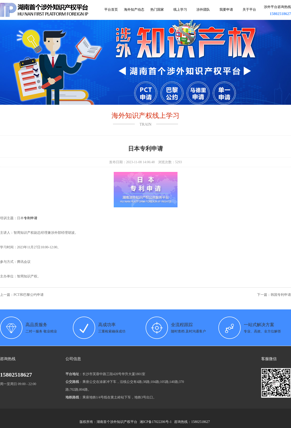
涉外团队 (203, 9)
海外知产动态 (134, 9)
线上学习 (180, 9)
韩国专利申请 (281, 295)
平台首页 (111, 9)
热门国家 (157, 9)
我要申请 (226, 9)
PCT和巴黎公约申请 (29, 295)
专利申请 (30, 218)
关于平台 (249, 9)
